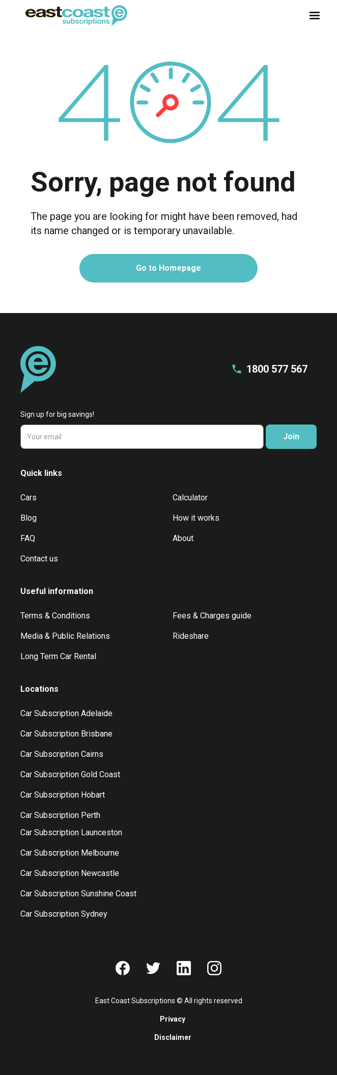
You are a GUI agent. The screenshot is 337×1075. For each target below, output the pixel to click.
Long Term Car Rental (58, 656)
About (183, 538)
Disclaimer (172, 1037)
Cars (28, 497)
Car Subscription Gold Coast (70, 774)
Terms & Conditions (55, 615)
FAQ (27, 538)
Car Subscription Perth (60, 815)
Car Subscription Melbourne (69, 853)
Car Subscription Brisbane (66, 734)
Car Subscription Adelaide (66, 713)
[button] (311, 16)
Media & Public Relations (65, 636)
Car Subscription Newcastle (69, 873)
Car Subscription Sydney (63, 914)
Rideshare (191, 636)
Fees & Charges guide (212, 615)
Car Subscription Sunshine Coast (78, 893)
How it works (196, 518)
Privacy (172, 1019)
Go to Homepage (168, 268)
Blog (28, 518)
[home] (73, 15)
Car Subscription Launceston (71, 832)
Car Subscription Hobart (62, 795)
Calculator (190, 497)
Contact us (39, 558)
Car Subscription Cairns (61, 754)
